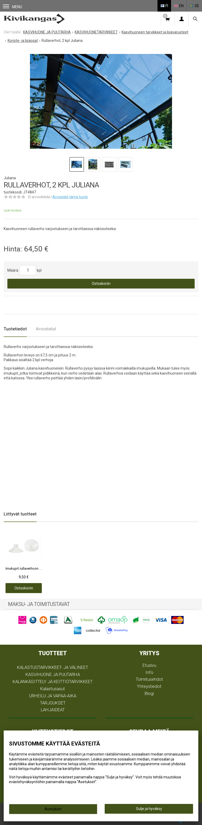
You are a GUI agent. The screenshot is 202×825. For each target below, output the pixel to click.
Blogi (149, 693)
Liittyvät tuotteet (20, 513)
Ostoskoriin (101, 283)
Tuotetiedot (15, 328)
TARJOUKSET (52, 702)
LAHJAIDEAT (53, 709)
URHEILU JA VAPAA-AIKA (52, 695)
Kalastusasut (52, 688)
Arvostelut (46, 328)
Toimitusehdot (149, 679)
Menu (12, 6)
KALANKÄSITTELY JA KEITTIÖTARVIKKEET (53, 681)
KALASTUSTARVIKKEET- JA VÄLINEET (52, 667)
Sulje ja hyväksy (149, 809)
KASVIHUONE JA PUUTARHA (53, 674)
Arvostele (70, 197)
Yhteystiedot (149, 686)
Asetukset (53, 809)
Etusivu (149, 665)
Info (149, 672)
